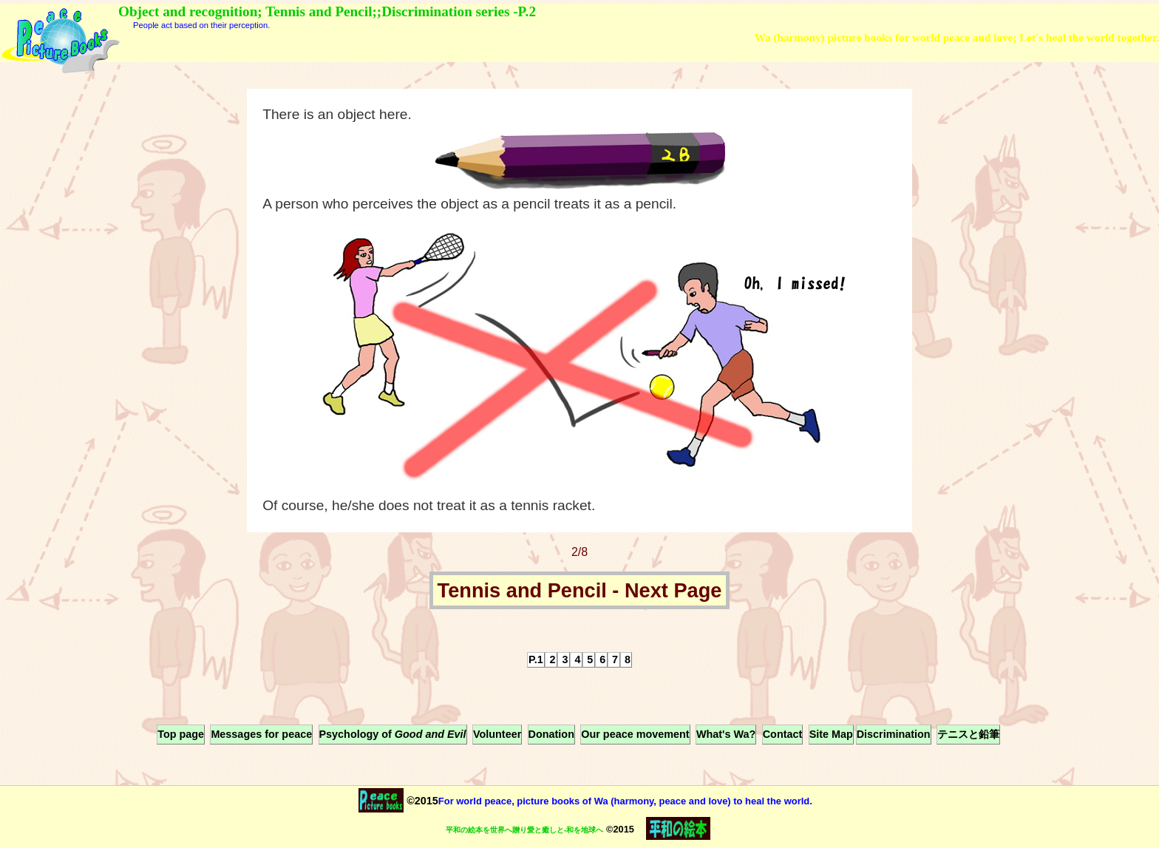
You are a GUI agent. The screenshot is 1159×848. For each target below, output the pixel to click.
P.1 (535, 659)
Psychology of (392, 734)
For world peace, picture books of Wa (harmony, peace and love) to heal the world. (625, 801)
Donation (551, 734)
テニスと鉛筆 (968, 734)
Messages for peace (261, 734)
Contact (783, 734)
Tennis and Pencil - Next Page (580, 590)
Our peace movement (635, 734)
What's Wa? (725, 734)
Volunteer (497, 734)
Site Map (831, 734)
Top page (180, 734)
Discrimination (894, 734)
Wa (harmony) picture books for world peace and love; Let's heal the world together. (957, 37)
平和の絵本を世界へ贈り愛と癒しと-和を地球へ (524, 830)
